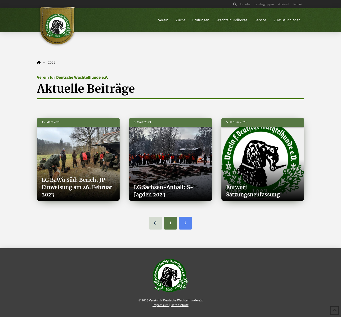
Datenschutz (179, 305)
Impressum (161, 305)
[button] (235, 4)
